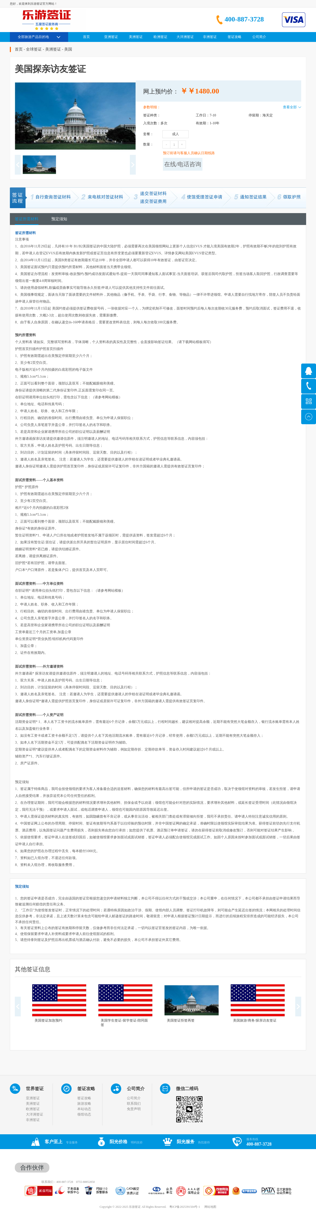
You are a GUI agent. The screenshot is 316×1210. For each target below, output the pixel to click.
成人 (175, 134)
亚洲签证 (33, 1098)
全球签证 (34, 49)
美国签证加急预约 (48, 1020)
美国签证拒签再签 (181, 1020)
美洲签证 (53, 49)
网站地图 (209, 1207)
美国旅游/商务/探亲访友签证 (254, 1020)
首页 (86, 37)
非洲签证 (33, 1120)
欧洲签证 (33, 1109)
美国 (68, 49)
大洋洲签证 (34, 1114)
